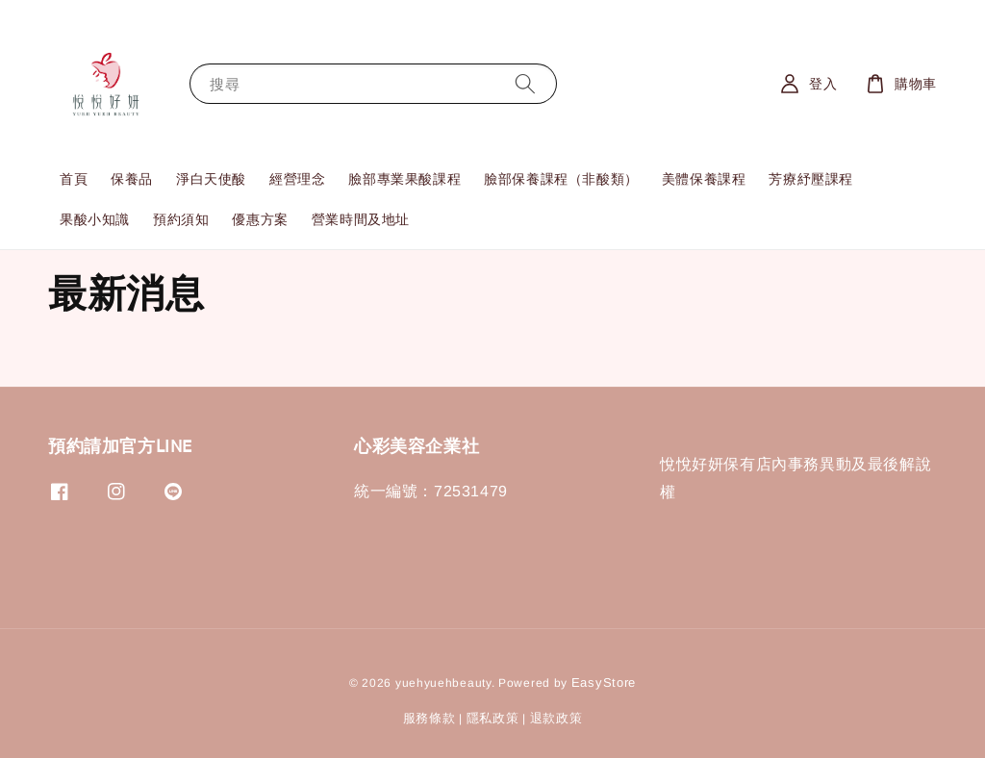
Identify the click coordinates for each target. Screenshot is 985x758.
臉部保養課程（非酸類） (561, 179)
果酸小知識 (95, 219)
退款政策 (556, 718)
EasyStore (603, 682)
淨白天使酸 (211, 179)
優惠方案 (260, 219)
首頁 (74, 179)
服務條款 (429, 718)
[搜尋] (525, 83)
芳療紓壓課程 (811, 179)
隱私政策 (493, 718)
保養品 (132, 179)
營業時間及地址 (361, 219)
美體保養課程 (704, 179)
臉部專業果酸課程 (404, 179)
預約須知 (181, 219)
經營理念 (297, 179)
